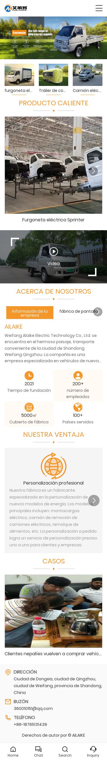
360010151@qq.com (33, 708)
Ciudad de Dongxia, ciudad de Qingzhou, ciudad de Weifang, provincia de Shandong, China (58, 685)
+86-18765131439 (30, 724)
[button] (93, 171)
